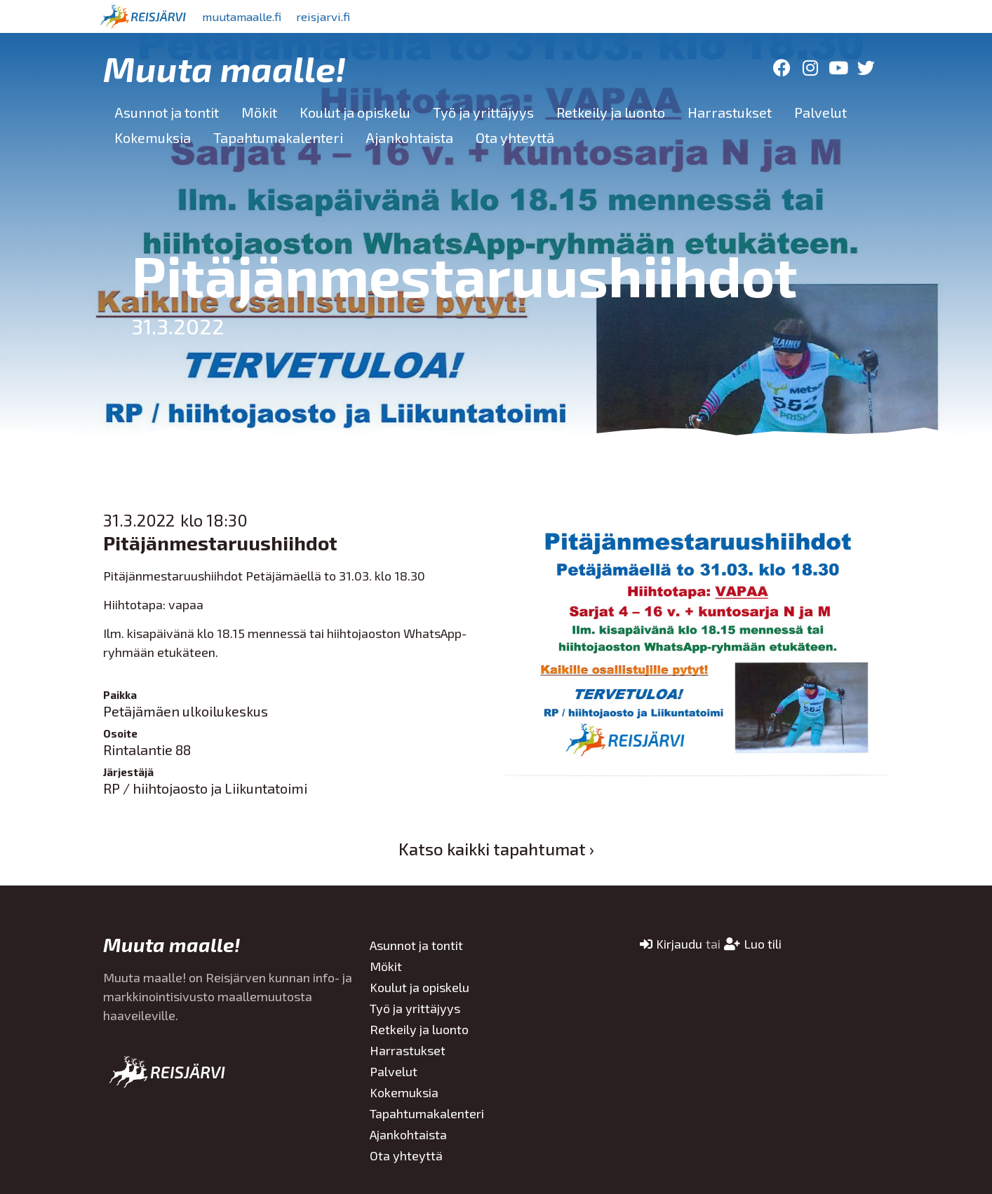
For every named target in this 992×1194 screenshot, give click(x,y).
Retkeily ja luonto (610, 112)
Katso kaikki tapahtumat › (496, 849)
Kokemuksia (152, 137)
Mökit (259, 112)
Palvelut (820, 112)
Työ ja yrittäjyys (483, 112)
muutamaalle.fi (248, 16)
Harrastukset (730, 112)
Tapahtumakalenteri (278, 137)
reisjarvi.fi (341, 16)
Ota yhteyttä (515, 137)
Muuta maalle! (224, 68)
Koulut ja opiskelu (355, 112)
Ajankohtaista (409, 137)
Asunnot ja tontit (166, 112)
